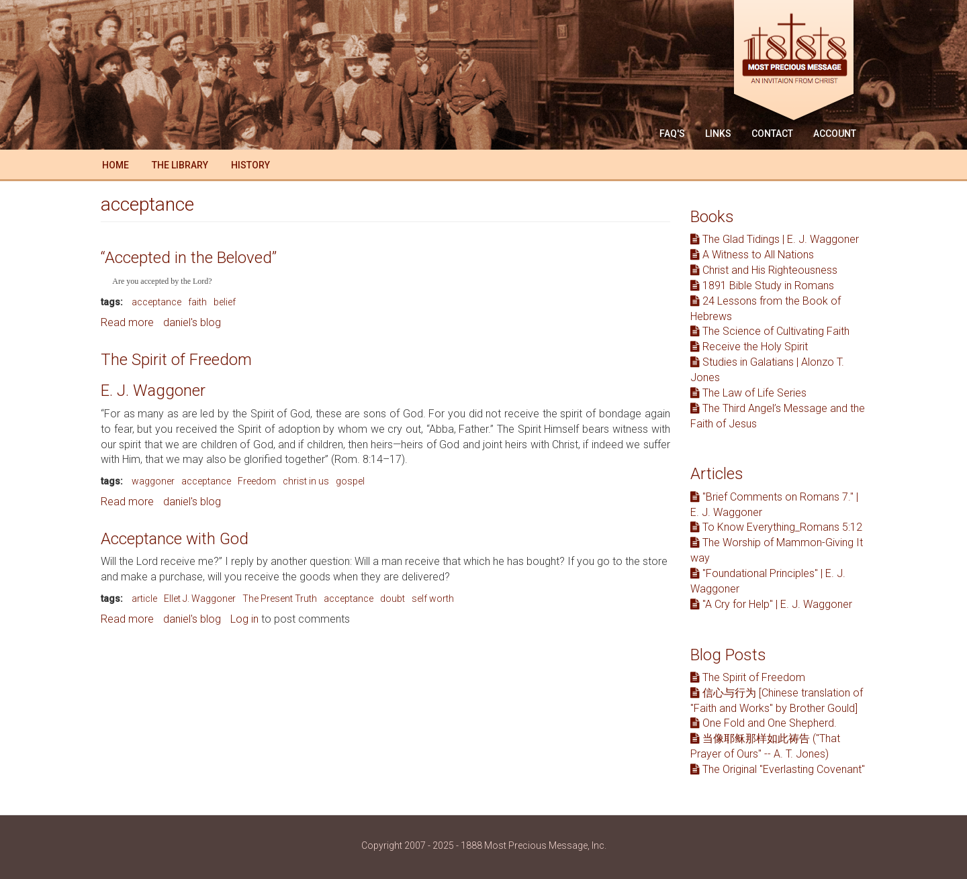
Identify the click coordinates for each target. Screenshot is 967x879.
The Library (180, 165)
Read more (127, 322)
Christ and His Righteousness (763, 270)
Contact (772, 133)
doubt (392, 598)
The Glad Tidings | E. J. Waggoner (774, 239)
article (144, 598)
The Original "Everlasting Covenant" (777, 769)
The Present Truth (279, 598)
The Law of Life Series (748, 392)
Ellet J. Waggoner (200, 598)
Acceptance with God (174, 538)
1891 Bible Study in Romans (762, 285)
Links (718, 133)
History (250, 165)
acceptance (156, 302)
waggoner (153, 481)
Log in (244, 619)
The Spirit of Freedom (176, 359)
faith (197, 302)
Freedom (257, 481)
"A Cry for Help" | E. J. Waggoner (771, 604)
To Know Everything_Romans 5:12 (776, 527)
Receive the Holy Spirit (749, 346)
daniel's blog (192, 322)
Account (834, 133)
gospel (350, 481)
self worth (433, 598)
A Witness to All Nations (752, 254)
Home (115, 165)
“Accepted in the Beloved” (189, 257)
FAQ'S (672, 133)
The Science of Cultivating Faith (769, 331)
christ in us (306, 481)
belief (225, 302)
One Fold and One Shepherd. (763, 723)
